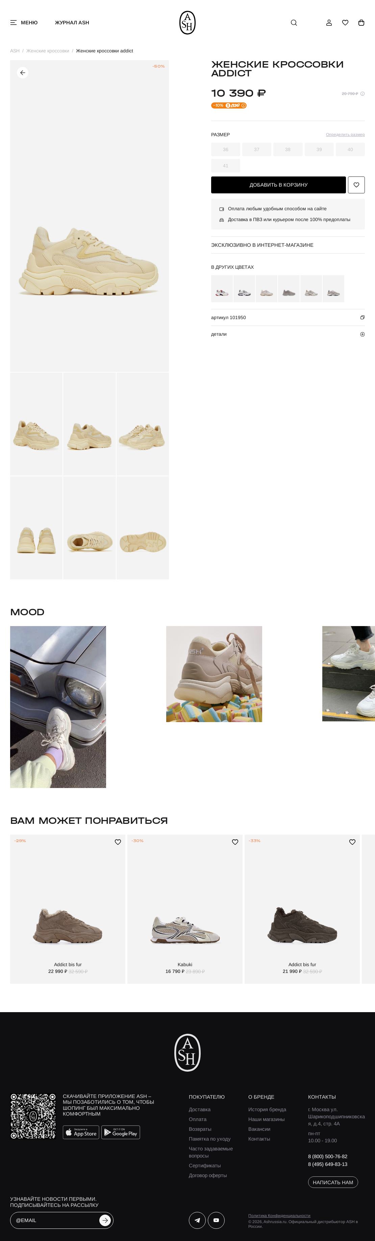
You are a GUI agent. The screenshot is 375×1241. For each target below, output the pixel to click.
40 (350, 149)
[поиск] (294, 22)
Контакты (259, 1139)
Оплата (197, 1119)
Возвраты (200, 1129)
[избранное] (345, 22)
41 (225, 165)
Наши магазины (266, 1119)
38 (288, 149)
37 (256, 149)
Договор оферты (208, 1175)
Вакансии (259, 1129)
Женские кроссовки (47, 50)
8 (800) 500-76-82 (327, 1156)
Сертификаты (205, 1165)
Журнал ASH (72, 22)
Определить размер (345, 134)
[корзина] (361, 22)
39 (319, 149)
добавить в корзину (279, 185)
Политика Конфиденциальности (279, 1215)
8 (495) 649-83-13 (327, 1164)
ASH (15, 50)
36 (225, 149)
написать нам (333, 1182)
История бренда (267, 1109)
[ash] (187, 22)
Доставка (199, 1109)
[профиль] (329, 22)
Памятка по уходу (210, 1139)
